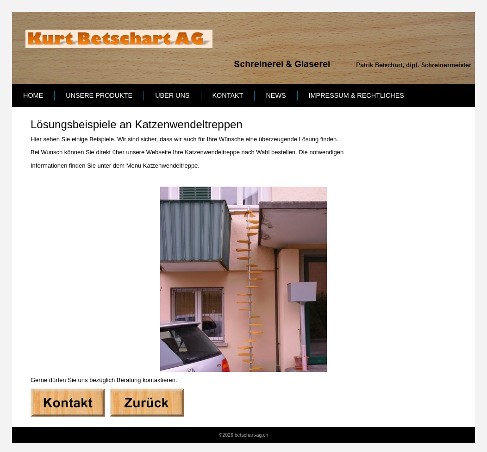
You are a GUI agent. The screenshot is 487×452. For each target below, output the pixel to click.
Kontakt (228, 95)
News (276, 95)
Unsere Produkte (99, 95)
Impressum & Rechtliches (356, 95)
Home (33, 95)
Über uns (172, 95)
